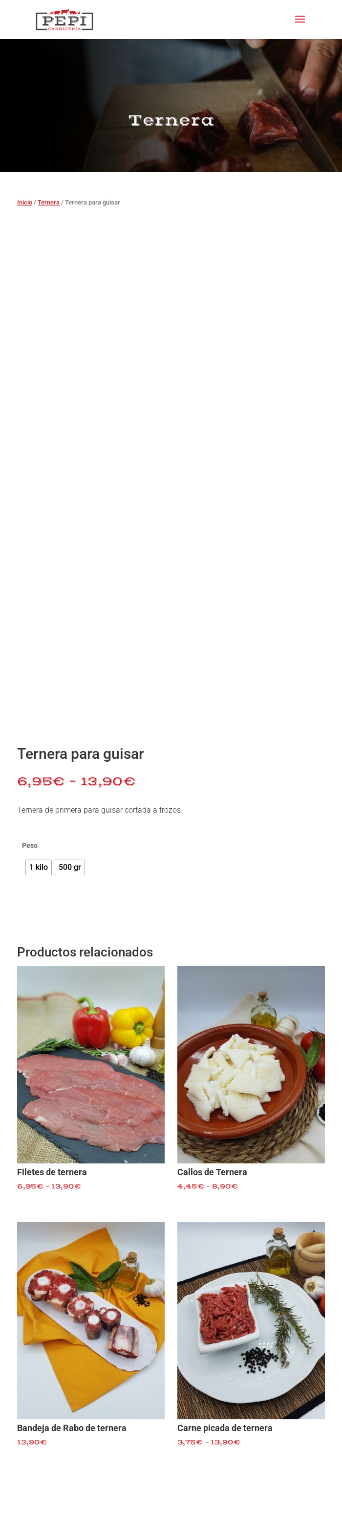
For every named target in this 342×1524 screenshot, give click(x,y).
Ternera (49, 202)
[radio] (38, 867)
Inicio (24, 202)
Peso (30, 845)
